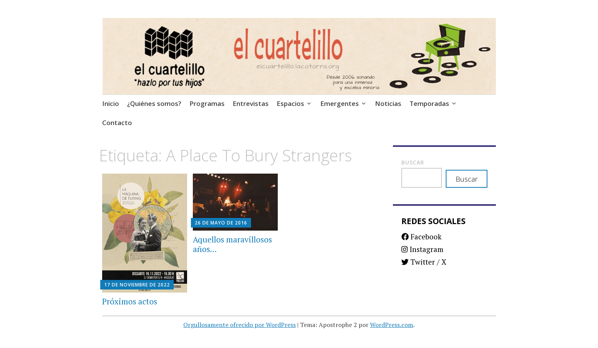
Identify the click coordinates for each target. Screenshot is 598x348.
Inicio (110, 103)
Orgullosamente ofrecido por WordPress (239, 324)
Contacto (117, 122)
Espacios (290, 103)
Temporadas (429, 103)
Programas (207, 103)
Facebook (421, 236)
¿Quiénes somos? (154, 103)
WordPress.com (391, 324)
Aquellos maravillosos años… (232, 244)
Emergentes (339, 103)
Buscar (412, 162)
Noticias (388, 103)
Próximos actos (129, 301)
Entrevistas (251, 103)
